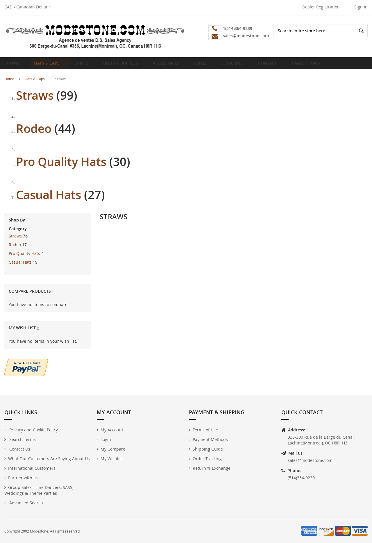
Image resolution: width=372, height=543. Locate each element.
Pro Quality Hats (61, 166)
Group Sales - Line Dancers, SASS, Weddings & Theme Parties (38, 490)
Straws (34, 100)
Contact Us (19, 449)
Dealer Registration (321, 7)
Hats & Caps (35, 83)
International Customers (32, 468)
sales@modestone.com (310, 460)
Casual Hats (48, 199)
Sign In (361, 7)
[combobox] (320, 30)
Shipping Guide (208, 449)
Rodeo (33, 133)
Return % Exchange (211, 468)
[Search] (361, 30)
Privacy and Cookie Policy (33, 430)
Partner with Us (23, 478)
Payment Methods (210, 439)
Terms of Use (205, 430)
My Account (112, 430)
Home (14, 65)
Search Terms (22, 439)
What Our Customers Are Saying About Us (49, 458)
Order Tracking (207, 458)
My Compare (113, 449)
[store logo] (95, 36)
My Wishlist (112, 458)
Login (106, 439)
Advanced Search (25, 503)
